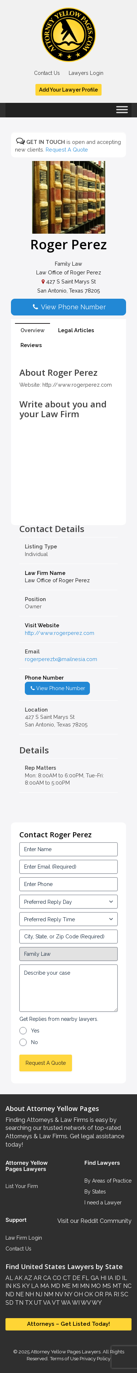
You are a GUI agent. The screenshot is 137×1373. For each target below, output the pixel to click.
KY (25, 1286)
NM (47, 1294)
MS (106, 1286)
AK (18, 1278)
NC (127, 1286)
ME (65, 1286)
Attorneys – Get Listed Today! (68, 1324)
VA (46, 1302)
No (34, 1042)
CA (46, 1278)
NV (58, 1294)
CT (66, 1278)
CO (56, 1278)
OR (98, 1294)
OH (77, 1294)
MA (44, 1286)
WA (65, 1302)
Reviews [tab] (31, 345)
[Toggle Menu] (122, 112)
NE (19, 1294)
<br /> (68, 507)
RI (115, 1294)
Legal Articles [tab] (76, 330)
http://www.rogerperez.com (59, 633)
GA (94, 1278)
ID (117, 1278)
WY (96, 1302)
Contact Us (47, 73)
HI (102, 1278)
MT (116, 1286)
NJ (38, 1294)
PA (107, 1294)
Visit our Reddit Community (94, 1220)
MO (95, 1286)
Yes (35, 1031)
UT (37, 1302)
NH (29, 1294)
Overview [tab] (32, 330)
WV (85, 1302)
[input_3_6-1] (68, 919)
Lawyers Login (86, 73)
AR (37, 1278)
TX (28, 1302)
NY (67, 1294)
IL (124, 1278)
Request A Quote (67, 149)
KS (15, 1286)
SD (9, 1302)
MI (75, 1286)
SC (123, 1294)
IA (109, 1278)
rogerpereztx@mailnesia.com (61, 659)
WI (75, 1302)
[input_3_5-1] (68, 902)
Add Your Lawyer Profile (68, 90)
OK (88, 1294)
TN (18, 1302)
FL (84, 1278)
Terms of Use (64, 1358)
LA (34, 1286)
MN (84, 1286)
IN (8, 1286)
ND (9, 1294)
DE (75, 1278)
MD (54, 1286)
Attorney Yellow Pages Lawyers (65, 1351)
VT (55, 1302)
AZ (27, 1278)
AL (9, 1278)
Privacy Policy (94, 1358)
